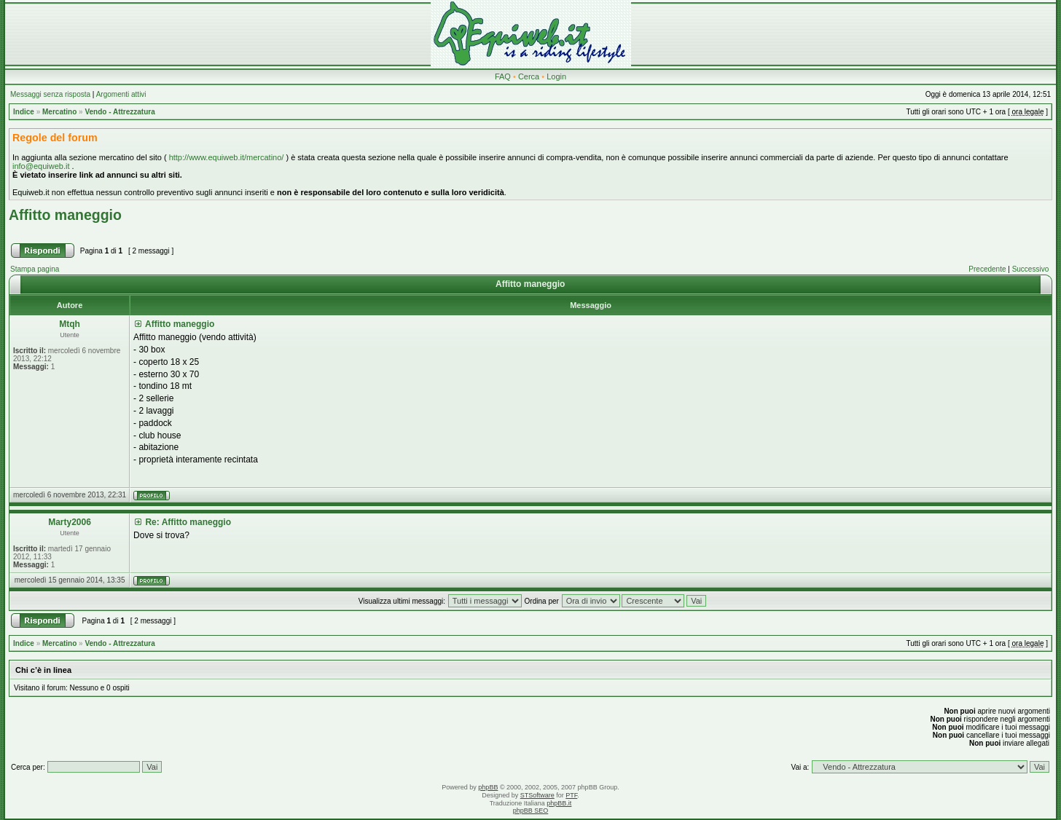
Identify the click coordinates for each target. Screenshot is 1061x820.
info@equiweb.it (40, 166)
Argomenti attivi (121, 94)
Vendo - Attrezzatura (119, 112)
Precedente (987, 269)
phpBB (488, 787)
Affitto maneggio (65, 215)
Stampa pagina (34, 269)
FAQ (503, 76)
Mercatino (59, 112)
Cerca (528, 76)
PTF (571, 795)
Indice (23, 112)
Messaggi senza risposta (50, 94)
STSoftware (537, 795)
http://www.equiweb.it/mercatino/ (226, 157)
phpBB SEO (531, 810)
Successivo (1030, 269)
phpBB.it (559, 803)
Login (556, 76)
